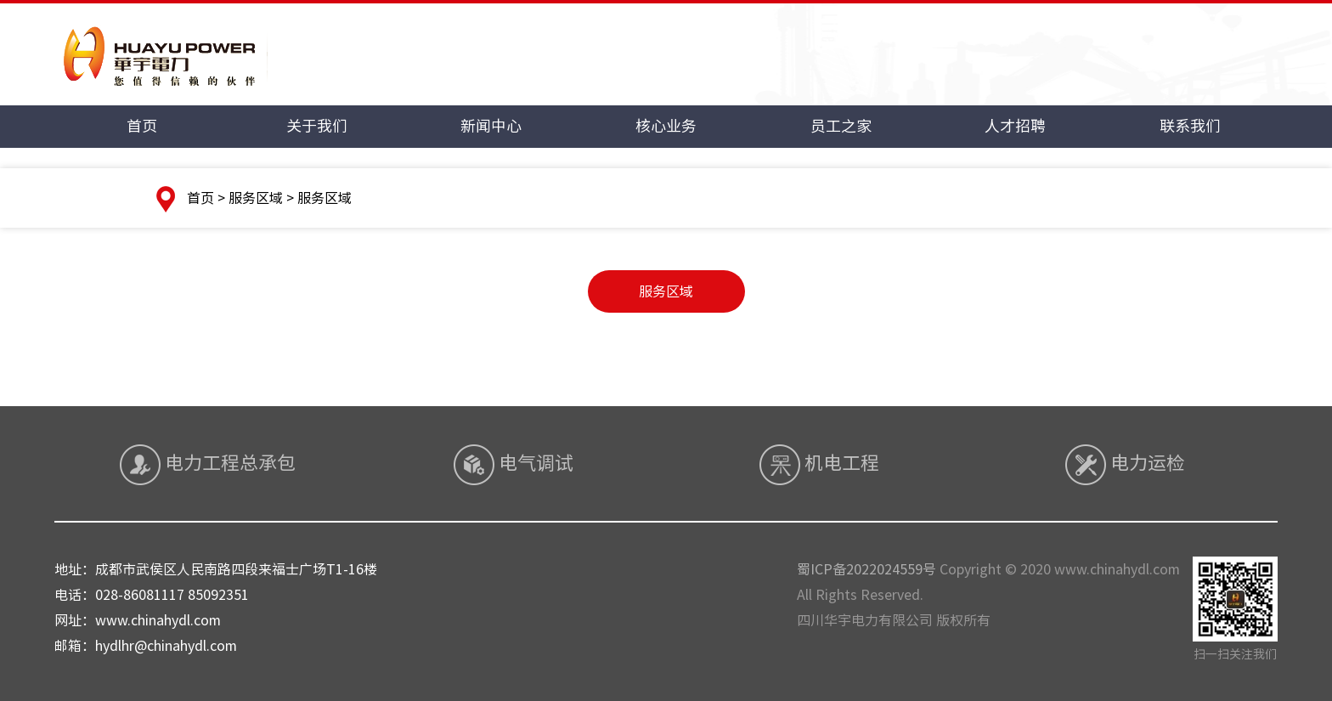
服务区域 (666, 291)
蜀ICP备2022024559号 (866, 569)
